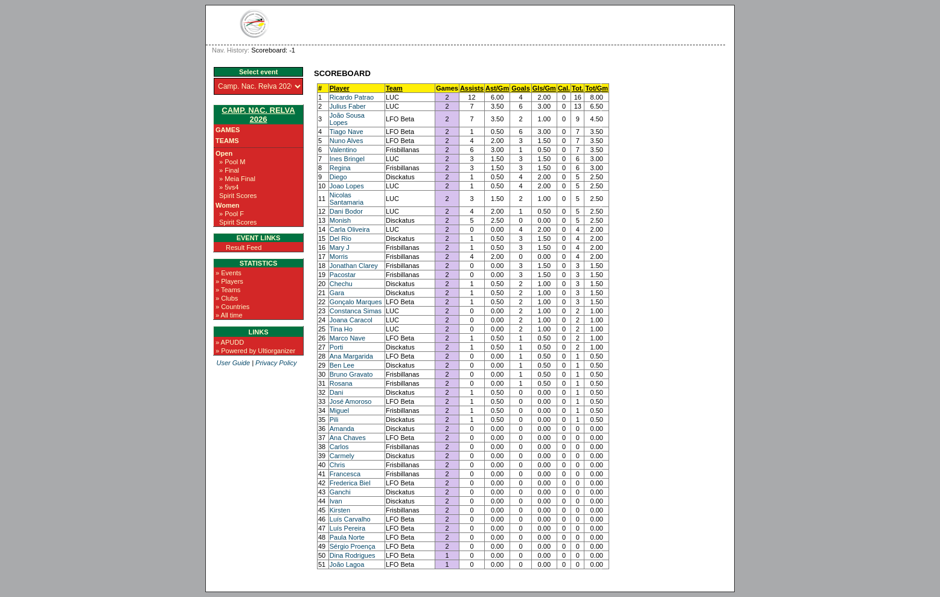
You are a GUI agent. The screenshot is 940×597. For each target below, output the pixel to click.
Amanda (342, 428)
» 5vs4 (228, 187)
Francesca (345, 473)
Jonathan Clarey (354, 265)
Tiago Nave (346, 131)
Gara (337, 292)
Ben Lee (342, 365)
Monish (340, 220)
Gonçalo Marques (356, 301)
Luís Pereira (347, 528)
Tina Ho (341, 329)
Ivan (336, 501)
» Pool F (231, 213)
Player (340, 88)
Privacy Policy (275, 362)
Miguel (339, 410)
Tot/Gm (596, 88)
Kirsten (340, 510)
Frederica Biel (350, 483)
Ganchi (340, 492)
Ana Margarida (351, 356)
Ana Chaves (348, 437)
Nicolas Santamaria (346, 198)
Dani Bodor (346, 211)
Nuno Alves (346, 140)
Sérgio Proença (353, 546)
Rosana (341, 383)
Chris (337, 464)
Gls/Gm (544, 88)
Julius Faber (348, 106)
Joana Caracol (351, 320)
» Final (229, 170)
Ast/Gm (497, 88)
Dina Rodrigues (353, 555)
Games (228, 129)
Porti (337, 347)
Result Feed (243, 247)
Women (228, 205)
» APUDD (230, 342)
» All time (229, 315)
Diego (338, 176)
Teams (227, 140)
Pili (334, 419)
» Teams (228, 289)
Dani (337, 392)
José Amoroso (351, 401)
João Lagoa (347, 564)
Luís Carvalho (350, 519)
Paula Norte (347, 537)
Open (224, 153)
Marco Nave (347, 338)
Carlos (339, 446)
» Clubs (227, 298)
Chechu (341, 283)
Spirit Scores (238, 195)
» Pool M (232, 161)
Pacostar (343, 274)
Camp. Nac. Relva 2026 (258, 115)
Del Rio (340, 238)
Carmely (342, 455)
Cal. (564, 88)
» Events (228, 272)
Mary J (340, 247)
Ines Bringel (347, 158)
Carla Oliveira (350, 229)
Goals (520, 88)
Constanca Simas (356, 310)
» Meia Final (237, 178)
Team (394, 88)
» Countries (232, 306)
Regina (340, 167)
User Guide (233, 362)
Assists (472, 88)
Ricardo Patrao (352, 97)
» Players (229, 281)
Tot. (577, 88)
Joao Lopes (347, 186)
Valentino (343, 149)
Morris (339, 256)
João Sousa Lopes (347, 119)
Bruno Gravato (351, 374)
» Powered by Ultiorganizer (255, 350)
